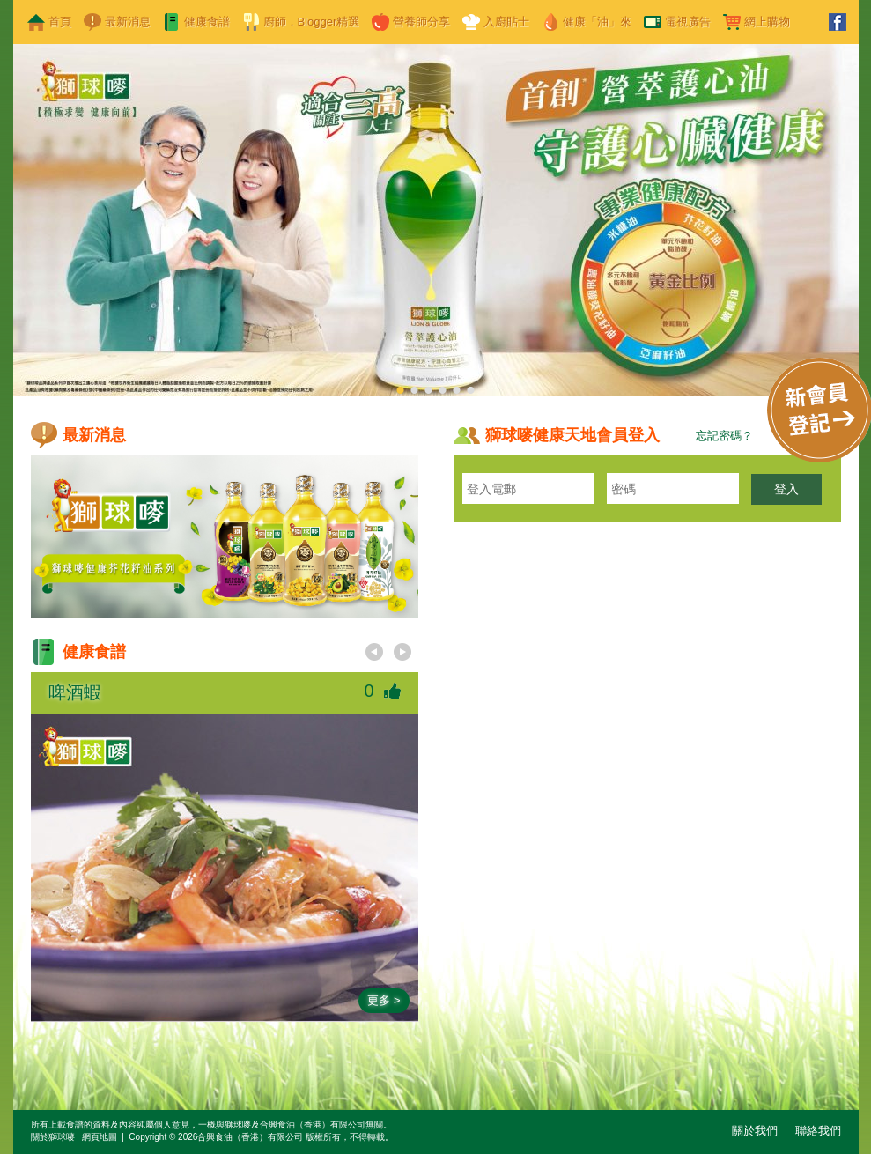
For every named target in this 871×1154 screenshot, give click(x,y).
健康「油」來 (597, 21)
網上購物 (767, 21)
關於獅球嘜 (53, 1137)
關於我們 (755, 1130)
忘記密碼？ (724, 435)
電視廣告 (688, 21)
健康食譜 (207, 21)
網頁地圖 (99, 1137)
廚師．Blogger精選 (311, 21)
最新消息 (128, 21)
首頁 (59, 21)
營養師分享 (421, 21)
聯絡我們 (818, 1130)
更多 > (383, 1000)
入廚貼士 (506, 21)
